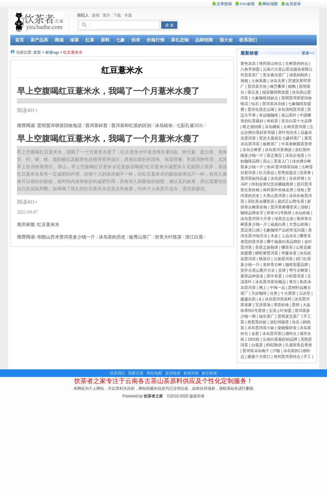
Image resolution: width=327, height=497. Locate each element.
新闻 (96, 15)
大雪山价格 (298, 224)
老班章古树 (272, 264)
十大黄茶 (288, 293)
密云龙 (253, 92)
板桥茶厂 (270, 144)
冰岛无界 (277, 81)
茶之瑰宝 (274, 155)
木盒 (274, 236)
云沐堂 (304, 293)
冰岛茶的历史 (112, 237)
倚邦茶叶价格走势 (278, 190)
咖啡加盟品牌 (296, 264)
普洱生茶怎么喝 (260, 109)
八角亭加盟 (250, 69)
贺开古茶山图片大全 (257, 270)
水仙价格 (302, 213)
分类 (274, 293)
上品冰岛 (289, 236)
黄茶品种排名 (251, 276)
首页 (37, 52)
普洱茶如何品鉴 (253, 178)
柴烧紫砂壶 (287, 328)
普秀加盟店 (287, 172)
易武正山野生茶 (291, 201)
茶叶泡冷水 (287, 132)
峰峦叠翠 (277, 86)
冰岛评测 (296, 178)
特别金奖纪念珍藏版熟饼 (272, 184)
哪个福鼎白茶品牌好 (284, 241)
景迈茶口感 (250, 230)
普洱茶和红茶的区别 (131, 125)
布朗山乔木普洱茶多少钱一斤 (66, 237)
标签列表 (191, 373)
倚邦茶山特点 (270, 63)
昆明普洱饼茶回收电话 (59, 125)
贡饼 (282, 270)
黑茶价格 (281, 305)
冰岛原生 (278, 178)
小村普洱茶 (294, 276)
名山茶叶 (289, 115)
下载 (117, 15)
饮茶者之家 (153, 396)
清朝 (304, 207)
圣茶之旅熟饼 (266, 247)
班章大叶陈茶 (168, 237)
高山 (266, 161)
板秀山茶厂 (140, 237)
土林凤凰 (259, 81)
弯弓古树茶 (298, 270)
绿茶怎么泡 (283, 218)
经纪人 (83, 15)
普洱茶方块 (257, 86)
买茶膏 (305, 172)
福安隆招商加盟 (275, 92)
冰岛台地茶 (294, 155)
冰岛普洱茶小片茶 (255, 218)
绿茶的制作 (298, 75)
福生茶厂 (266, 316)
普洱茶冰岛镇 (273, 104)
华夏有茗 (289, 253)
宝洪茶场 (262, 305)
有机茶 (272, 121)
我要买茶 (135, 373)
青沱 (293, 282)
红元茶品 (266, 172)
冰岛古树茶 (252, 149)
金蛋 (255, 333)
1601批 (253, 339)
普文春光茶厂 (274, 75)
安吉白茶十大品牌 (296, 121)
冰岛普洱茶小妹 (260, 328)
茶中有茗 (274, 276)
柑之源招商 (252, 126)
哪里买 (287, 247)
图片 (106, 15)
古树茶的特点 (296, 63)
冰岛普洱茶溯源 (278, 149)
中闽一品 (277, 287)
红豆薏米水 (48, 224)
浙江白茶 (194, 237)
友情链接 (172, 373)
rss (312, 4)
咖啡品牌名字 (251, 213)
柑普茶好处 (257, 322)
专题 (128, 15)
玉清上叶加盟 (280, 310)
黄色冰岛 (248, 63)
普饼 (296, 305)
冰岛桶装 (272, 126)
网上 (263, 287)
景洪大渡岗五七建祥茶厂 (280, 138)
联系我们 (117, 373)
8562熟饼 (274, 345)
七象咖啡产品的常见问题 (284, 230)
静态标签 (209, 373)
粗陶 (292, 86)
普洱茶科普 (96, 125)
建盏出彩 (248, 299)
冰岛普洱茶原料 (278, 299)
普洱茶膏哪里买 (283, 207)
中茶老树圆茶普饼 (296, 144)
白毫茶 (257, 345)
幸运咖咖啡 (268, 115)
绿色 (300, 190)
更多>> (308, 53)
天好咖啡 (259, 293)
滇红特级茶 (279, 322)
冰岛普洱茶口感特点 (279, 333)
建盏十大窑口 (258, 356)
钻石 (255, 104)
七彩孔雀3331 (189, 125)
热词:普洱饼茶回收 (282, 167)
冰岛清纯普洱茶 (291, 109)
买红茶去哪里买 (260, 201)
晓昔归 (264, 259)
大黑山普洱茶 (274, 195)
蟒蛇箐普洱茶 (266, 253)
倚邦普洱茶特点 (287, 356)
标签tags (52, 52)
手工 (307, 356)
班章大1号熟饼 (279, 213)
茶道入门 (281, 161)
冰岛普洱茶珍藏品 (270, 282)
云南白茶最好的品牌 (280, 339)
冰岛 (296, 322)
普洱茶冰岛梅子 (255, 351)
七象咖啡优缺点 (264, 98)
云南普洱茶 (283, 259)
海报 (244, 81)
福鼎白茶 (278, 224)
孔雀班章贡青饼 (298, 345)
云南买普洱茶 (294, 126)
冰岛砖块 (164, 125)
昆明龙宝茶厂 (289, 316)
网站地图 (154, 373)
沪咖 (276, 351)
